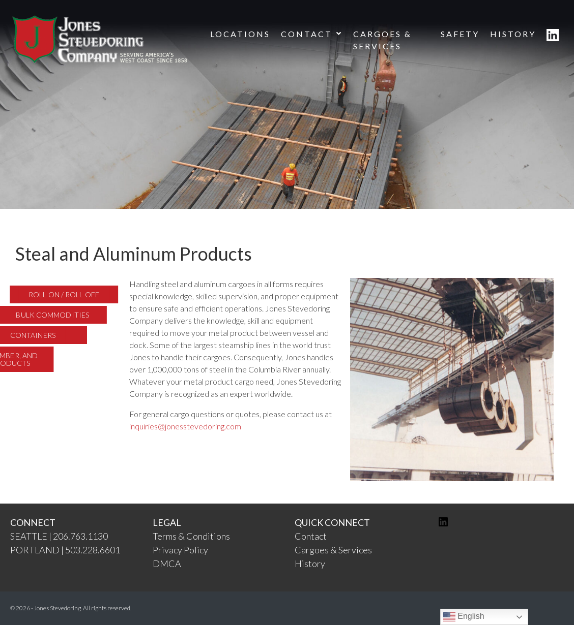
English (463, 617)
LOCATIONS (240, 34)
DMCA (167, 563)
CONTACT (311, 34)
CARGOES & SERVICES (382, 40)
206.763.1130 (80, 536)
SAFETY (460, 34)
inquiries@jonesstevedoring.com (185, 426)
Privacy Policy (180, 549)
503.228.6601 (92, 549)
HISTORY (513, 34)
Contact (311, 536)
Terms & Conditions (191, 536)
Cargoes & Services (333, 549)
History (310, 563)
